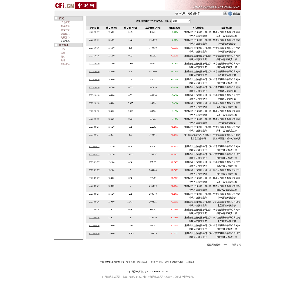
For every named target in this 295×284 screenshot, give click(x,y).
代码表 (236, 13)
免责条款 (130, 262)
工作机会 (190, 262)
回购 (63, 56)
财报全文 (65, 30)
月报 (63, 49)
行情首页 (65, 22)
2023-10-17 (94, 32)
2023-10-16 (94, 47)
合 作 (150, 262)
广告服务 (158, 262)
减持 (63, 53)
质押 (63, 60)
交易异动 (65, 37)
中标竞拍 (65, 64)
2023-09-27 (94, 127)
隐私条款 (169, 262)
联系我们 (179, 262)
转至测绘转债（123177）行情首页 (224, 244)
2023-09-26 (94, 201)
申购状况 (65, 26)
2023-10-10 (94, 63)
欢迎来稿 (141, 262)
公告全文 (65, 33)
